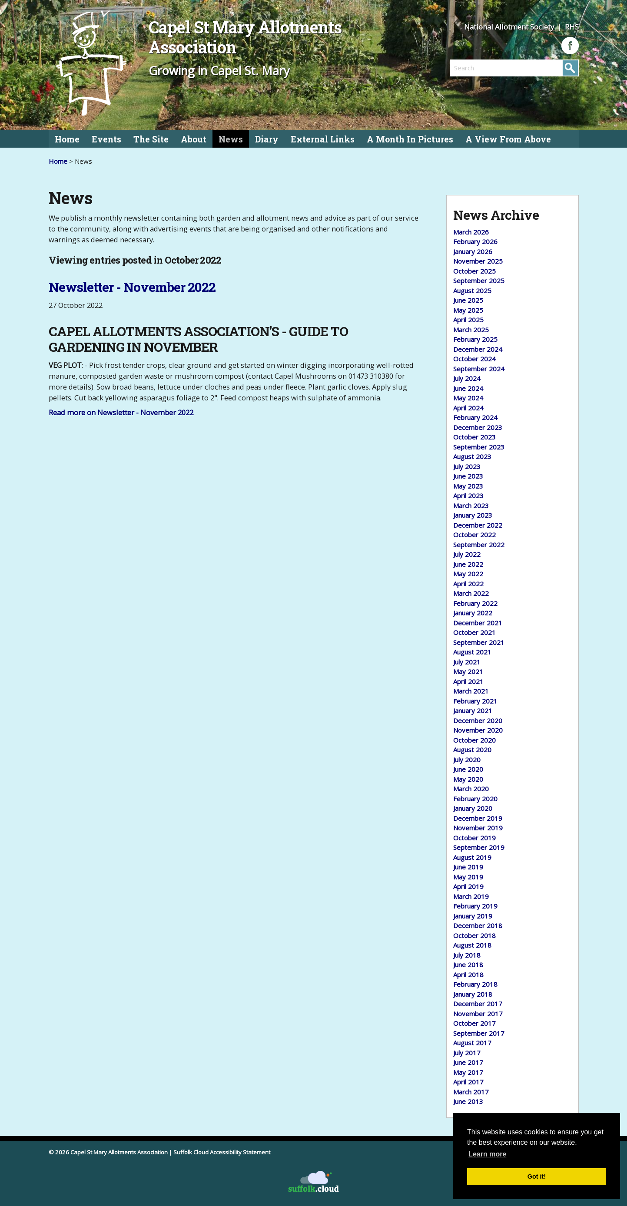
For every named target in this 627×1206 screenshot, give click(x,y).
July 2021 (467, 662)
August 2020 (472, 749)
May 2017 (468, 1072)
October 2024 (474, 358)
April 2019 (468, 886)
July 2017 (467, 1052)
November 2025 (478, 261)
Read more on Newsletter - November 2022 (121, 412)
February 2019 (475, 906)
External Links (323, 139)
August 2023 (472, 456)
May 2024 (468, 397)
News (231, 139)
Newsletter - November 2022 (132, 286)
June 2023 (468, 476)
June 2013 (468, 1101)
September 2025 (478, 280)
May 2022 (468, 573)
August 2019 (472, 857)
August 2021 (472, 652)
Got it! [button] (536, 1176)
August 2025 (472, 290)
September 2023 (478, 447)
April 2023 (468, 495)
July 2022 (467, 554)
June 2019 (468, 866)
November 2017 (478, 1013)
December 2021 (477, 622)
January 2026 (472, 251)
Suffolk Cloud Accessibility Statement (221, 1152)
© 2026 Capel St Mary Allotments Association (108, 1152)
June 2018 (468, 964)
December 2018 (477, 925)
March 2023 (471, 505)
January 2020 (472, 808)
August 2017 (472, 1042)
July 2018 (467, 955)
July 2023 (467, 466)
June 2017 (468, 1062)
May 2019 (468, 876)
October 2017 (474, 1023)
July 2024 (467, 378)
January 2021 (472, 710)
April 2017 (468, 1081)
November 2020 (478, 730)
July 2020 (467, 759)
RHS (572, 27)
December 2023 (477, 427)
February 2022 (475, 603)
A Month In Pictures (410, 139)
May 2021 (468, 671)
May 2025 (468, 310)
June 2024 (468, 388)
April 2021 (468, 681)
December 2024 (477, 349)
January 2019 (472, 916)
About (193, 139)
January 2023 (472, 515)
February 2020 (475, 798)
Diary (267, 139)
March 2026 (471, 232)
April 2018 (468, 974)
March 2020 (471, 788)
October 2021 (474, 632)
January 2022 (472, 612)
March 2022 (471, 593)
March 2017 (471, 1091)
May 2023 (468, 486)
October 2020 (474, 740)
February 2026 (475, 241)
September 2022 (478, 544)
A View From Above (508, 139)
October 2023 (474, 437)
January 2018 (472, 994)
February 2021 (475, 701)
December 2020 (477, 720)
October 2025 (474, 271)
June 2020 (468, 769)
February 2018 (475, 984)
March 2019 (471, 896)
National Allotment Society (510, 27)
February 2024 (475, 417)
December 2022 (477, 525)
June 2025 (468, 300)
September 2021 (478, 642)
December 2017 (477, 1003)
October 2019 (474, 837)
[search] (482, 67)
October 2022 (474, 534)
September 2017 (478, 1033)
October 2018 (474, 935)
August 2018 (472, 945)
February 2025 (475, 339)
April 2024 (468, 407)
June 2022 (468, 564)
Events (106, 139)
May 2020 (468, 779)
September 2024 (478, 368)
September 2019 (478, 847)
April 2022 (468, 583)
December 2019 (477, 818)
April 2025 (468, 319)
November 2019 (478, 827)
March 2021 (471, 691)
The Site (151, 139)
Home (67, 139)
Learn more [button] (487, 1154)
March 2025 (471, 329)
